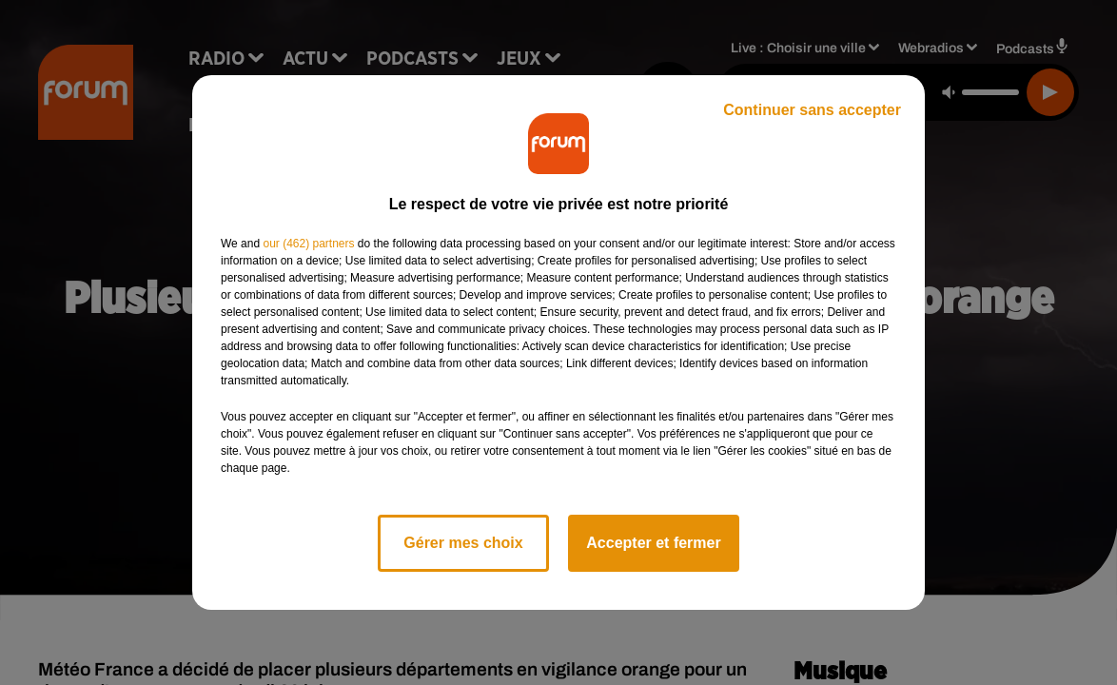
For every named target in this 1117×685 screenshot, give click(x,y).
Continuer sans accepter (812, 110)
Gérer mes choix (462, 543)
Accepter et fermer (653, 543)
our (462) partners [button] (308, 243)
